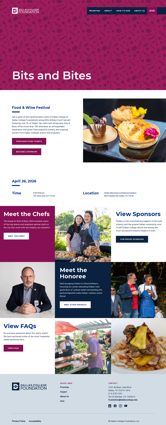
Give (152, 10)
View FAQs (13, 348)
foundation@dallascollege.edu (123, 400)
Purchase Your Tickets (29, 141)
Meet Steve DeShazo (75, 305)
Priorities (64, 387)
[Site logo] (29, 386)
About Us (64, 396)
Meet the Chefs (16, 236)
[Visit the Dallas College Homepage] (25, 10)
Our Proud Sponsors (132, 239)
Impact (63, 392)
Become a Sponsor (26, 152)
